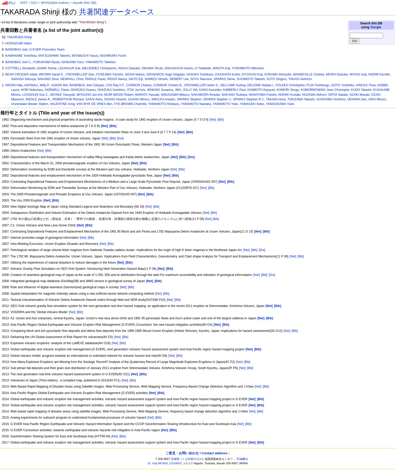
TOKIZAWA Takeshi (300, 99)
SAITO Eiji (136, 79)
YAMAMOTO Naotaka (196, 104)
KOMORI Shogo (287, 90)
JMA (178, 90)
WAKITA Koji (221, 68)
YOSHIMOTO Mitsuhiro (248, 68)
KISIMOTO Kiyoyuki (261, 90)
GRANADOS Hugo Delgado (165, 74)
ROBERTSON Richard (68, 99)
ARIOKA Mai (14, 85)
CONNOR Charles (139, 85)
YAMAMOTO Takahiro (100, 62)
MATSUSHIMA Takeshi (54, 55)
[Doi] (120, 138)
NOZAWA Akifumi (314, 95)
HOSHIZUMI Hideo (18, 43)
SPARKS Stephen (189, 99)
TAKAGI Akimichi (300, 79)
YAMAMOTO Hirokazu (163, 104)
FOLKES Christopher (290, 85)
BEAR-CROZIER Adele (21, 74)
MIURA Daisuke (337, 74)
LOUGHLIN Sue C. (35, 95)
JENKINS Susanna (160, 90)
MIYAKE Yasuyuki (62, 95)
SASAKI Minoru (139, 99)
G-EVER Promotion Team (47, 49)
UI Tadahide (202, 68)
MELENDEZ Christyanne (99, 68)
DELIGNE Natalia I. (260, 85)
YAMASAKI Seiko (252, 104)
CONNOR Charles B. (167, 85)
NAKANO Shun (48, 79)
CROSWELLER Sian (80, 74)
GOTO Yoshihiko (342, 85)
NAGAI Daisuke (129, 68)
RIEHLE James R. (38, 99)
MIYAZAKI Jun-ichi (90, 95)
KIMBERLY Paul (234, 90)
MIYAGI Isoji (358, 74)
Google (375, 27)
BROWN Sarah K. (51, 74)
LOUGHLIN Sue (69, 68)
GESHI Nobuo (135, 74)
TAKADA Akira (276, 99)
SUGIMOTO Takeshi (250, 79)
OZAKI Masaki (360, 95)
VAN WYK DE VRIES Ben (94, 104)
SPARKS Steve (224, 79)
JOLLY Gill (190, 90)
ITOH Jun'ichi (136, 90)
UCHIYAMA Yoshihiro (331, 99)
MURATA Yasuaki (147, 95)
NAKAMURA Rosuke (205, 95)
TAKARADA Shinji (19, 37)
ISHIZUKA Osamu (83, 90)
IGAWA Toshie (46, 68)
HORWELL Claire (57, 90)
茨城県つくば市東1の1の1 (187, 458)
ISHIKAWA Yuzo (72, 62)
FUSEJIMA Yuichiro (109, 74)
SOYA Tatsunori (201, 79)
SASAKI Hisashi (115, 99)
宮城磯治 (242, 458)
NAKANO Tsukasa (234, 95)
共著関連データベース (116, 12)
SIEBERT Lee (179, 79)
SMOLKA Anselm (163, 99)
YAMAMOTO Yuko (225, 104)
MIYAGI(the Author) (55, 3)
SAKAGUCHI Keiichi (178, 68)
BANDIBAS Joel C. (18, 62)
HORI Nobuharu (32, 90)
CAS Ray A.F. (115, 85)
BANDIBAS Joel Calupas (87, 85)
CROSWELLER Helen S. (201, 85)
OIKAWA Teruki (152, 68)
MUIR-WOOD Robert (118, 95)
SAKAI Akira (93, 99)
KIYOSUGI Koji (252, 74)
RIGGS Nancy (117, 79)
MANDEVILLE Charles (308, 74)
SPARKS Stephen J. (217, 99)
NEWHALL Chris (72, 79)
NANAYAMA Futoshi (262, 95)
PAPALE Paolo (95, 79)
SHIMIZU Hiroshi (156, 79)
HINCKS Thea (366, 85)
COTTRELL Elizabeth (20, 68)
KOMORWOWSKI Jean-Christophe (325, 90)
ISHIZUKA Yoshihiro (111, 90)
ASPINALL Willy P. (37, 85)
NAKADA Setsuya (23, 79)
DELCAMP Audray (232, 85)
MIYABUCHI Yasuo (85, 55)
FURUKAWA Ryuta (46, 62)
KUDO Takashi (361, 90)
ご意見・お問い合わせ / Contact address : (197, 453)
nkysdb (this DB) (84, 3)
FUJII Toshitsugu (318, 85)
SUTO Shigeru (276, 79)
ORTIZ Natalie (338, 95)
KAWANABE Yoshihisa (21, 55)
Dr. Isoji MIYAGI (158, 463)
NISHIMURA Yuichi (113, 55)
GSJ (34, 3)
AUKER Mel (59, 85)
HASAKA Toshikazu (199, 74)
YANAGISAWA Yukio (280, 104)
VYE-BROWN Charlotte (130, 104)
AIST (23, 3)
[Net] (213, 119)
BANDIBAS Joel (16, 49)
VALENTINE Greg (62, 104)
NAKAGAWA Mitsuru (175, 95)
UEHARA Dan (357, 99)
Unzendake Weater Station (29, 104)
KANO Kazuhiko (210, 90)
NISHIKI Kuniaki (289, 95)
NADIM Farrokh (379, 74)
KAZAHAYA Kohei (227, 74)
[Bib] (221, 119)
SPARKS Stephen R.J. (248, 99)
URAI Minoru (377, 99)
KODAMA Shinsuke (277, 74)
